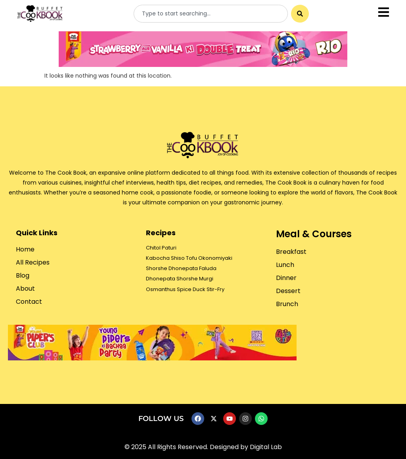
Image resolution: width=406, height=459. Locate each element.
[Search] (300, 14)
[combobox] (211, 14)
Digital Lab (266, 446)
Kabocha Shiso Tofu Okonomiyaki (189, 258)
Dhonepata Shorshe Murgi (179, 278)
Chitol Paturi (161, 247)
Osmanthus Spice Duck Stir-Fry (185, 289)
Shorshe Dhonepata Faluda (181, 268)
